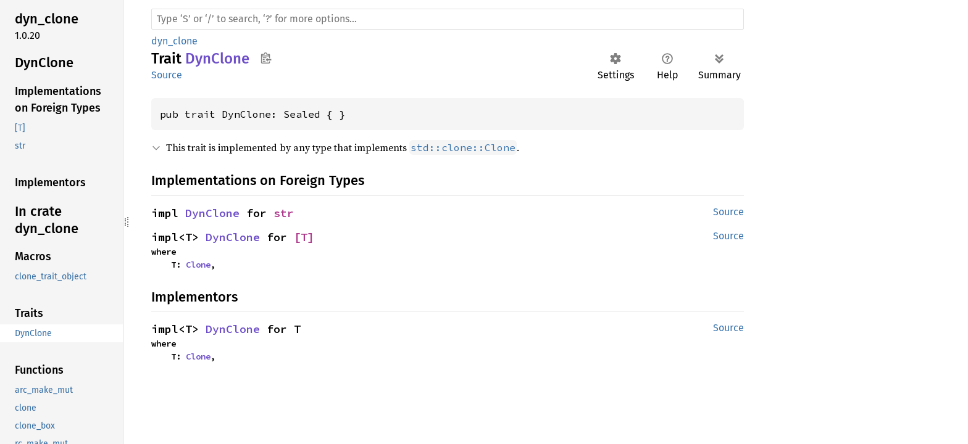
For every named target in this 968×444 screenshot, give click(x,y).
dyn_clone (174, 41)
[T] (304, 237)
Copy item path (266, 57)
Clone (198, 264)
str (283, 213)
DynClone (212, 213)
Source (166, 75)
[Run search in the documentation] (447, 19)
